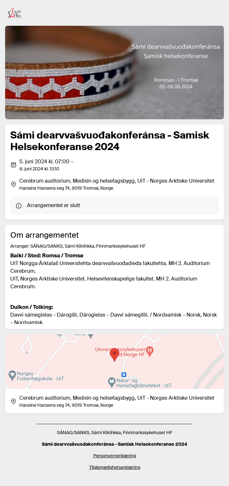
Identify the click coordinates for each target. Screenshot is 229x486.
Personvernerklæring (114, 456)
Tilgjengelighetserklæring (114, 467)
